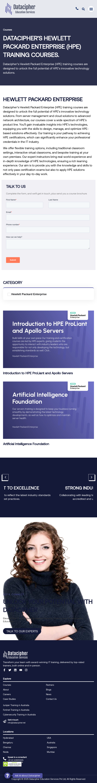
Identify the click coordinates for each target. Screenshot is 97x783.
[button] (83, 9)
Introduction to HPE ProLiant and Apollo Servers (38, 373)
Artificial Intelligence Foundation (26, 444)
